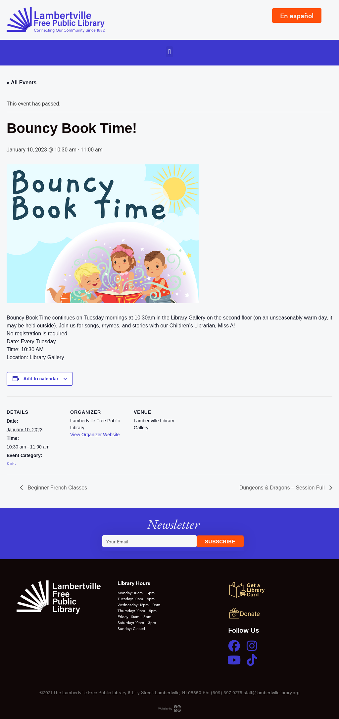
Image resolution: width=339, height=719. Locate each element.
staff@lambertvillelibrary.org (272, 692)
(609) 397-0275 (226, 692)
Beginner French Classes (56, 487)
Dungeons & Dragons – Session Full (282, 487)
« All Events (21, 82)
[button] (169, 51)
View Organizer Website (95, 434)
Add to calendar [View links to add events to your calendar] (41, 378)
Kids (11, 463)
